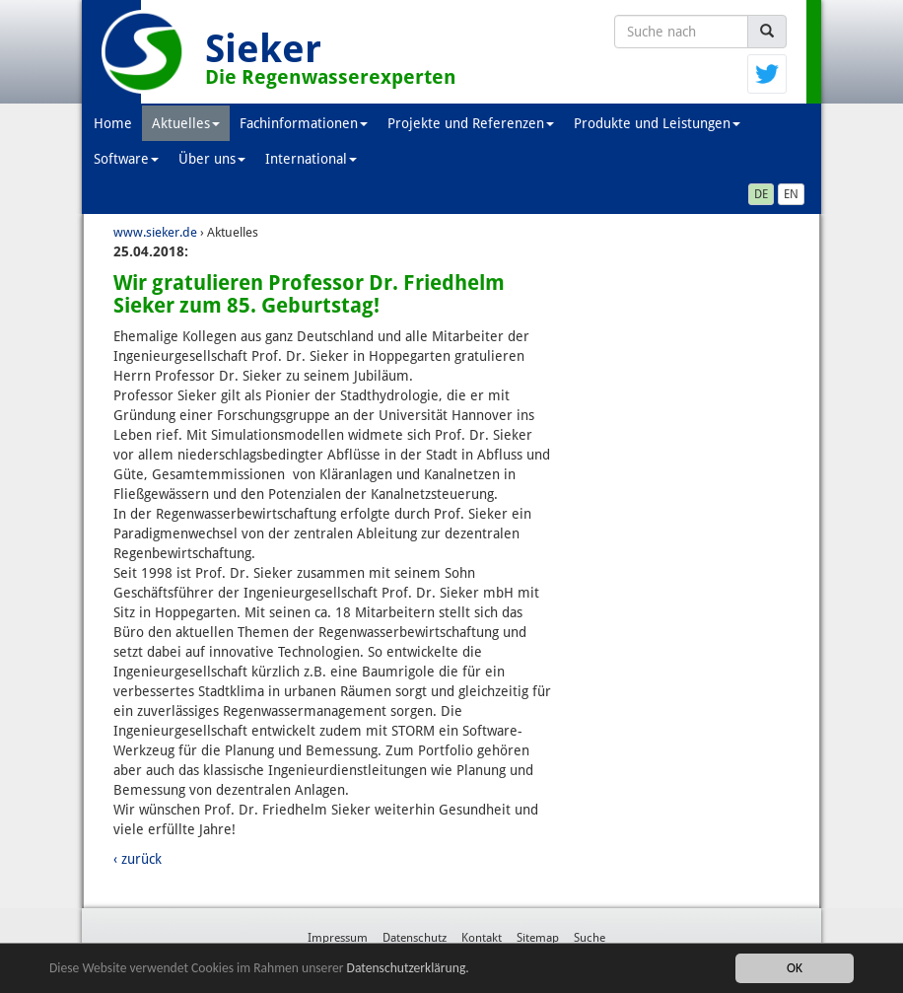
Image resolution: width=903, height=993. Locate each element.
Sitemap (538, 938)
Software (126, 159)
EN (791, 194)
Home (113, 123)
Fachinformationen (304, 123)
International (311, 159)
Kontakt (481, 938)
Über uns (211, 159)
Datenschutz (414, 938)
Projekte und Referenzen (470, 123)
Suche (589, 938)
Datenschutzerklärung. (408, 967)
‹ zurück (137, 859)
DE (761, 194)
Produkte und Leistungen (657, 123)
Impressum (338, 938)
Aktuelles (186, 123)
